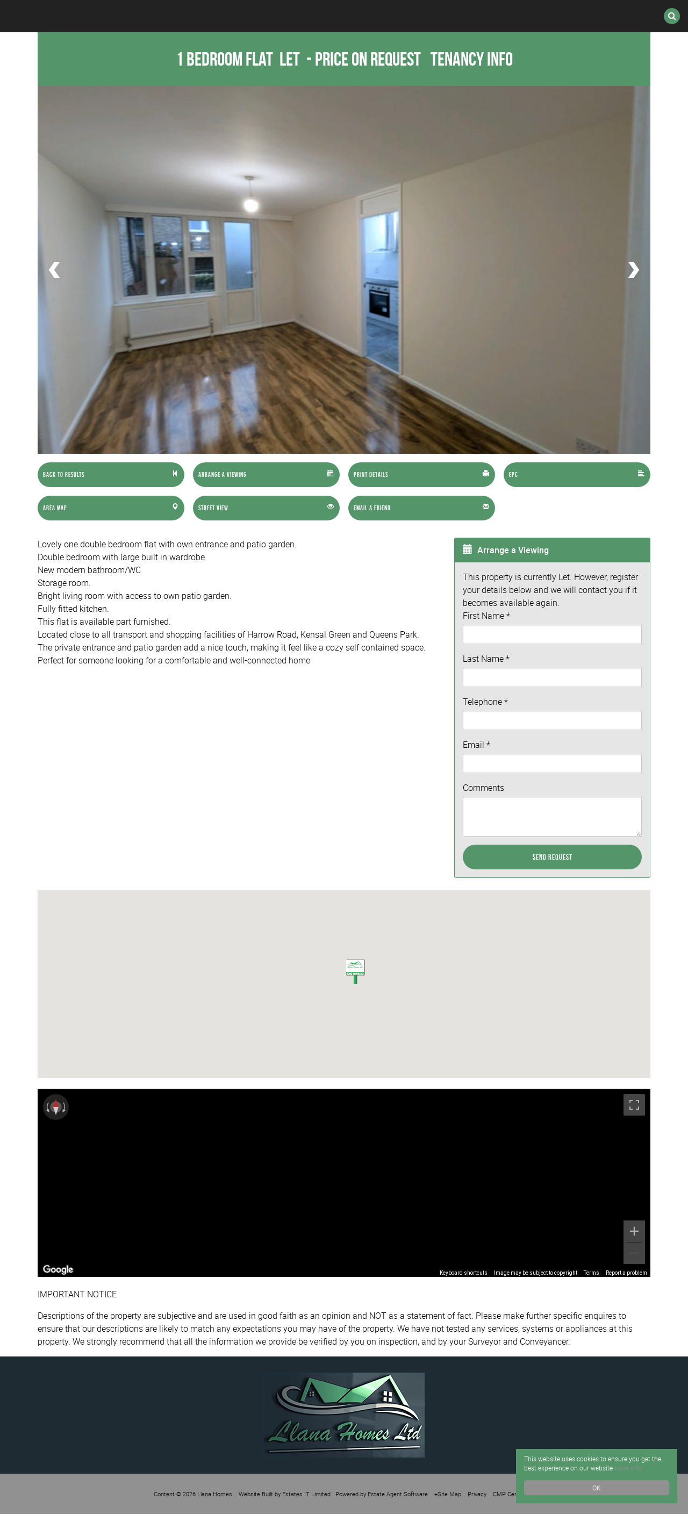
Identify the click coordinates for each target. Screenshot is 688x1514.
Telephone (485, 702)
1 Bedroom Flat (239, 59)
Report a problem (626, 1273)
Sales (127, 16)
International (288, 16)
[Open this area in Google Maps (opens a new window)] (58, 1270)
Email (476, 745)
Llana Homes (214, 1494)
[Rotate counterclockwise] (47, 1107)
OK (596, 1487)
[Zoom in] (634, 1231)
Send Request (552, 857)
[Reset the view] (56, 1107)
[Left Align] (111, 474)
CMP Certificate (514, 1494)
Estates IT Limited (306, 1494)
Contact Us (547, 16)
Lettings (197, 16)
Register (380, 16)
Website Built (256, 1494)
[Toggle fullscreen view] (634, 1105)
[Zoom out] (634, 1253)
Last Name (486, 659)
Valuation (461, 16)
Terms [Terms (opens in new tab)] (591, 1273)
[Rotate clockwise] (65, 1107)
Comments (483, 788)
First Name (486, 616)
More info (628, 1467)
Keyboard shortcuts (464, 1273)
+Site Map (447, 1494)
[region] (344, 1183)
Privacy (477, 1494)
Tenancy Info (472, 58)
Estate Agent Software (398, 1494)
